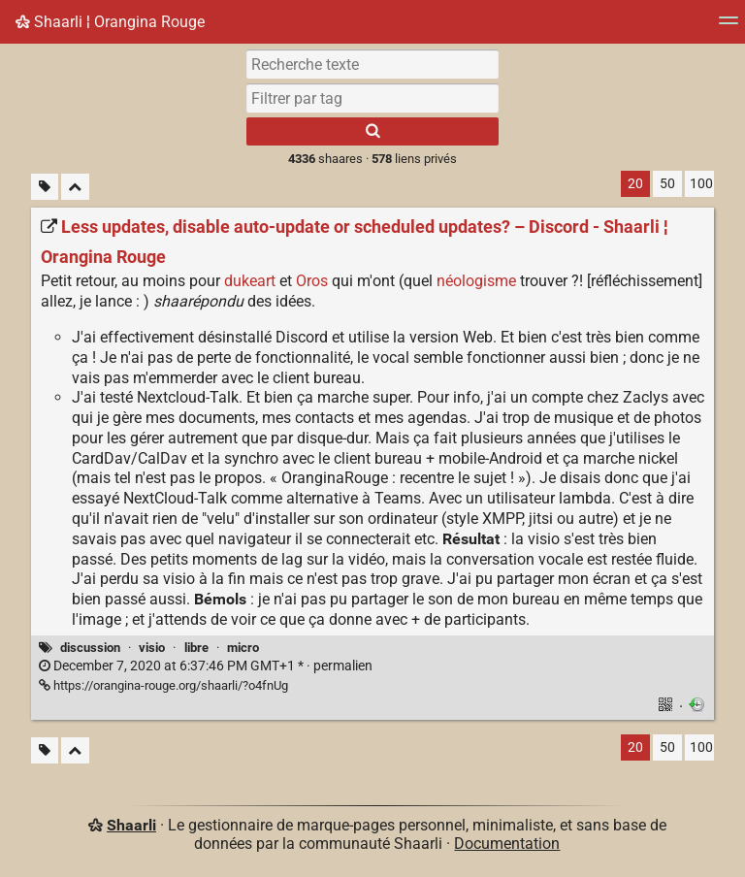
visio (152, 647)
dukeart (249, 281)
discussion (90, 647)
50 (667, 184)
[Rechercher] (372, 131)
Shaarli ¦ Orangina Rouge (110, 22)
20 (635, 184)
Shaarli (131, 825)
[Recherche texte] (372, 64)
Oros (312, 281)
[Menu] (728, 27)
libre (196, 647)
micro (243, 647)
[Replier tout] (75, 187)
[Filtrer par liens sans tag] (44, 187)
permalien (205, 666)
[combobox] (372, 98)
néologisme (476, 281)
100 (701, 184)
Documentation (507, 843)
